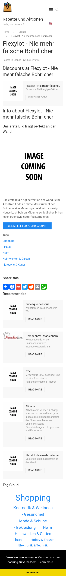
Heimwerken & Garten (16, 258)
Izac (28, 371)
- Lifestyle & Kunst (14, 264)
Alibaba (30, 406)
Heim (6, 252)
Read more (35, 319)
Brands (18, 60)
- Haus (7, 246)
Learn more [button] (46, 562)
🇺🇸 (50, 23)
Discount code (37, 97)
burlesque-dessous (37, 304)
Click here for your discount (27, 226)
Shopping (8, 241)
